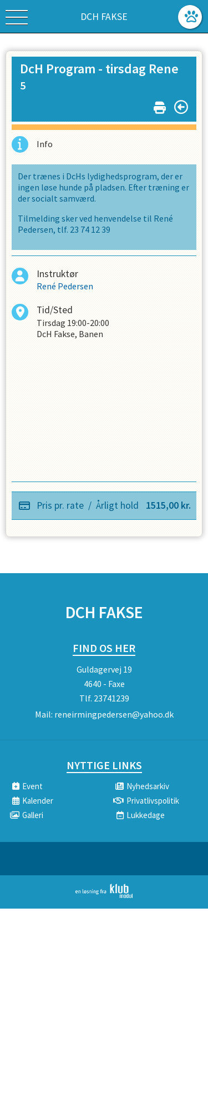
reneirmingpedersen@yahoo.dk (114, 714)
